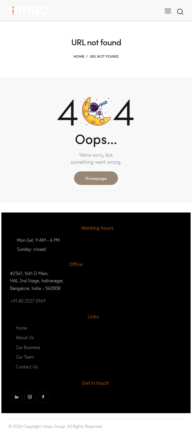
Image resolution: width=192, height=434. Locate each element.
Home (78, 56)
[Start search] (180, 12)
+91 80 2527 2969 (28, 301)
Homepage (96, 178)
